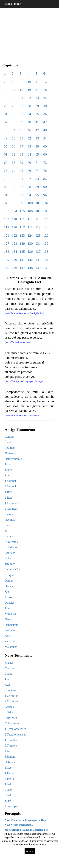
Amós (8, 597)
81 (21, 179)
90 (45, 187)
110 (14, 219)
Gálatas (9, 706)
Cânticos (10, 552)
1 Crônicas (11, 503)
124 (30, 235)
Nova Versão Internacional (19, 825)
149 (38, 268)
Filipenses (11, 717)
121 (6, 235)
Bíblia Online (13, 4)
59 (37, 146)
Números (10, 453)
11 (37, 82)
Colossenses (12, 723)
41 (37, 122)
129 (22, 243)
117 (22, 227)
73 (5, 171)
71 (37, 163)
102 (45, 203)
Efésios (9, 712)
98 (13, 203)
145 (6, 268)
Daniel (9, 580)
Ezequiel (10, 575)
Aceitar (30, 851)
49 (5, 138)
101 (38, 203)
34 (29, 114)
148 (30, 268)
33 (21, 114)
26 (13, 106)
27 (21, 106)
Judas (8, 800)
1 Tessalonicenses (15, 728)
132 (45, 243)
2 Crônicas (11, 508)
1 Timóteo (11, 740)
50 (13, 138)
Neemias (10, 519)
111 (22, 219)
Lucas (8, 673)
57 (21, 146)
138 (45, 251)
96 (45, 195)
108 (45, 211)
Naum (8, 619)
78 (45, 171)
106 (30, 211)
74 (13, 171)
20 (13, 98)
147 (22, 268)
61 (5, 154)
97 (5, 203)
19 (5, 98)
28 (29, 106)
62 (13, 154)
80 (13, 179)
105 (22, 211)
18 (45, 90)
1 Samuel (10, 481)
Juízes (8, 470)
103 (6, 211)
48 (45, 130)
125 (38, 235)
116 (14, 227)
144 (45, 260)
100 (30, 203)
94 (29, 195)
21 (21, 98)
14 (13, 90)
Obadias (9, 602)
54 (45, 138)
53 (37, 138)
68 (13, 163)
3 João (8, 795)
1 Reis (8, 492)
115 (6, 227)
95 (37, 195)
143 (38, 260)
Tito (7, 751)
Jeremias (10, 563)
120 (45, 227)
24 (45, 98)
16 (29, 90)
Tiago (8, 767)
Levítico (10, 447)
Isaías (8, 558)
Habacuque (11, 624)
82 (29, 179)
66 (45, 154)
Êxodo (9, 442)
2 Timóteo (11, 745)
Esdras (9, 514)
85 (5, 187)
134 (14, 251)
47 (37, 130)
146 (14, 268)
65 (37, 154)
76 (29, 171)
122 (14, 235)
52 (29, 138)
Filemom (10, 756)
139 (6, 260)
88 (29, 187)
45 (21, 130)
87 (21, 187)
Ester (8, 525)
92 (13, 195)
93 (21, 195)
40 (29, 122)
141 (22, 260)
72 (45, 163)
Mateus (9, 662)
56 (13, 146)
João (7, 679)
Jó (6, 530)
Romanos (10, 690)
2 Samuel (10, 486)
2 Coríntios (11, 701)
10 (29, 82)
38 (13, 122)
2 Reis (8, 497)
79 (5, 179)
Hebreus (10, 762)
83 (37, 179)
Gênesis (9, 436)
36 (45, 114)
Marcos (9, 668)
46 (29, 130)
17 (37, 90)
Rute (7, 475)
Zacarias (10, 641)
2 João (8, 789)
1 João (8, 784)
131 (38, 243)
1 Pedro (9, 773)
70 (29, 163)
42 (45, 122)
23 (37, 98)
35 (37, 114)
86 (13, 187)
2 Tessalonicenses (15, 734)
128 (14, 243)
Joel (7, 591)
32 (13, 114)
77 (37, 171)
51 (21, 138)
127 (6, 243)
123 (22, 235)
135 (22, 251)
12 (45, 82)
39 (21, 122)
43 (5, 130)
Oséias (9, 586)
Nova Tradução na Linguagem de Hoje (25, 820)
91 (5, 195)
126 (45, 235)
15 (21, 90)
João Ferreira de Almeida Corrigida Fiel (26, 829)
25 (5, 106)
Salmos (9, 536)
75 (21, 171)
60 (45, 146)
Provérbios (11, 541)
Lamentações (12, 569)
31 (5, 114)
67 (5, 163)
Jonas (8, 608)
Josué (8, 464)
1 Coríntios (11, 695)
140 (14, 260)
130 (30, 243)
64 (29, 154)
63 (21, 154)
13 (5, 90)
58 (29, 146)
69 (21, 163)
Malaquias (11, 646)
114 (45, 219)
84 (45, 179)
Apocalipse (11, 806)
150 (45, 268)
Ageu (8, 635)
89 (37, 187)
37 (5, 122)
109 (6, 219)
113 (37, 219)
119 (37, 227)
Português (13, 813)
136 (30, 251)
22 (29, 98)
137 (38, 251)
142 (30, 260)
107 (38, 211)
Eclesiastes (11, 547)
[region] (29, 33)
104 (14, 211)
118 (30, 227)
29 (37, 106)
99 (21, 203)
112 (30, 219)
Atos (7, 684)
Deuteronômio (13, 458)
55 (5, 146)
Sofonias (10, 630)
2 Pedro (9, 778)
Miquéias (10, 613)
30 (45, 106)
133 (6, 251)
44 (13, 130)
